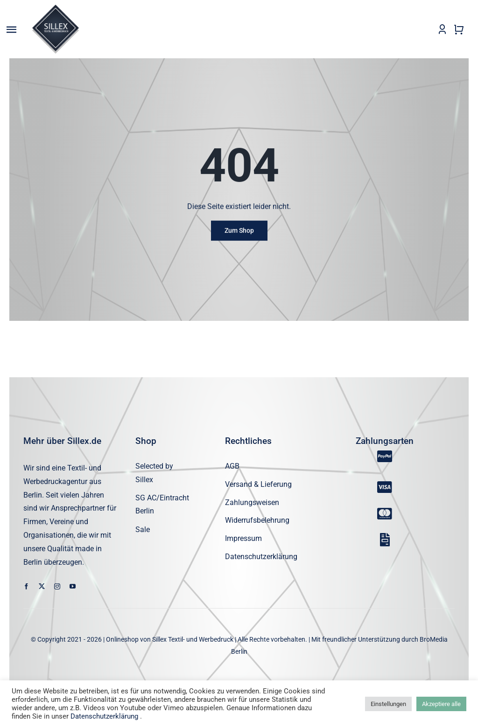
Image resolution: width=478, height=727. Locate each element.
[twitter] (42, 587)
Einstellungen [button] (388, 703)
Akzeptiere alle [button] (441, 703)
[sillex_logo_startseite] (55, 8)
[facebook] (26, 587)
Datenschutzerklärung (104, 716)
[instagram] (57, 587)
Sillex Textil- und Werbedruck (192, 640)
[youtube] (73, 587)
